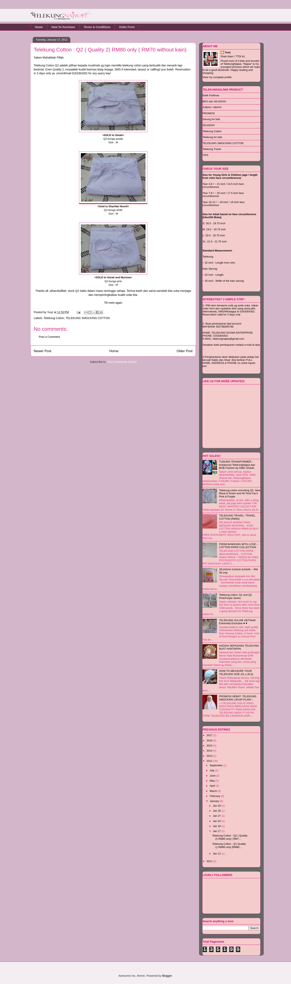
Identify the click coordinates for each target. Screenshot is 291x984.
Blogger (167, 975)
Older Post (185, 351)
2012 (210, 760)
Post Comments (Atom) (121, 361)
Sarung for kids (211, 119)
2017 (210, 735)
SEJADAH (208, 125)
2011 (210, 861)
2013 (210, 755)
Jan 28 (217, 810)
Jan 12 (217, 853)
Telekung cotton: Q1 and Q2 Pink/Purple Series (235, 596)
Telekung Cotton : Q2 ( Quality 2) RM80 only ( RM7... (229, 837)
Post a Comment (49, 336)
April (213, 785)
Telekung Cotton (54, 318)
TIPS (205, 155)
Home (39, 27)
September (216, 765)
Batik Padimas (210, 95)
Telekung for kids (212, 137)
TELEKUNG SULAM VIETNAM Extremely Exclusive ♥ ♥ (237, 622)
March (214, 790)
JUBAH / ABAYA (211, 107)
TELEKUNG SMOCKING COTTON (88, 318)
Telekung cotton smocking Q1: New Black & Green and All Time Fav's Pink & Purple (239, 493)
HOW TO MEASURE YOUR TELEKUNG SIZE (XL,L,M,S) (236, 672)
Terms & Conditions (97, 27)
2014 (210, 750)
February (215, 796)
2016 (210, 740)
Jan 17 (217, 831)
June (213, 775)
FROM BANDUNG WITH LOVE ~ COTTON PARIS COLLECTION (238, 546)
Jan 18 (217, 826)
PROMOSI (208, 113)
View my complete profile (217, 77)
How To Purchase (63, 27)
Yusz (50, 312)
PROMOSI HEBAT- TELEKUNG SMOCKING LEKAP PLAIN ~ (237, 698)
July (212, 770)
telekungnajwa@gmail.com (228, 338)
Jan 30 (217, 805)
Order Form (127, 27)
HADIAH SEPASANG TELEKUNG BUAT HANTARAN (239, 647)
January (215, 801)
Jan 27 (217, 815)
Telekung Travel (211, 149)
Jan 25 (217, 821)
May (212, 780)
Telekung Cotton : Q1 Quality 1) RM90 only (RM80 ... (229, 845)
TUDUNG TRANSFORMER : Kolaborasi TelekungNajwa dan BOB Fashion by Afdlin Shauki (237, 464)
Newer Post (42, 351)
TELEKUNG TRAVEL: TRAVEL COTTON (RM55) (237, 517)
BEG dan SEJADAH (214, 101)
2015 (210, 745)
